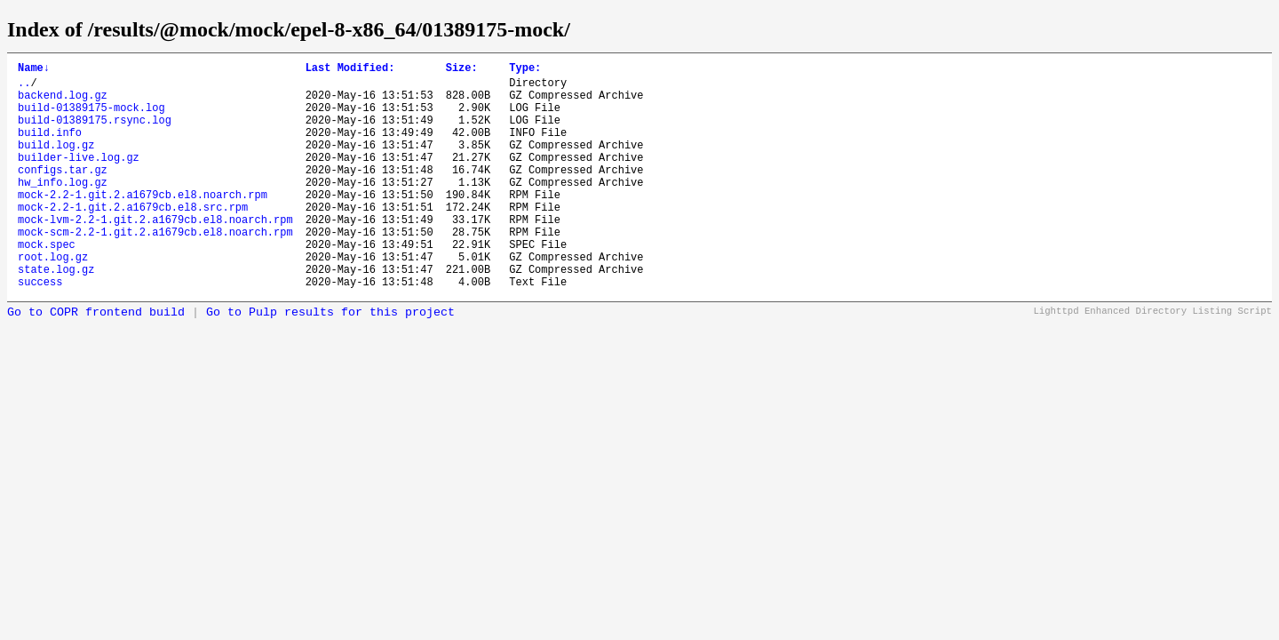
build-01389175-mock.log (91, 117)
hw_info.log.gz (62, 208)
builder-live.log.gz (78, 178)
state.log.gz (56, 314)
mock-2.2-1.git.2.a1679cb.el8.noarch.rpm (142, 223)
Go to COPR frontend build (96, 360)
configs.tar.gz (62, 193)
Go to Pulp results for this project (330, 360)
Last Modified (350, 69)
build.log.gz (56, 163)
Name (34, 69)
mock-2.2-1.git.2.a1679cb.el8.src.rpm (133, 238)
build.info (50, 148)
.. (24, 87)
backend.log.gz (62, 102)
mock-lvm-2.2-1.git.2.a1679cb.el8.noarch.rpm (155, 253)
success (40, 329)
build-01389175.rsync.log (94, 132)
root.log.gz (53, 299)
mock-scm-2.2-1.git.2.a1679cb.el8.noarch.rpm (155, 268)
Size (462, 69)
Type (525, 69)
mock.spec (46, 284)
